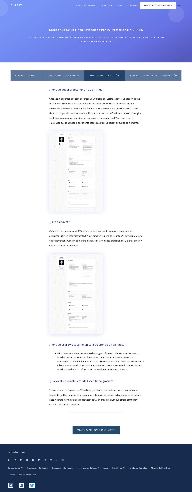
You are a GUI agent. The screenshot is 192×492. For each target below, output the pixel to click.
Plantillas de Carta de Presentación (22, 474)
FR (21, 460)
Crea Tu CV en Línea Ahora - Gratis (96, 430)
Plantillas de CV (118, 468)
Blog (120, 5)
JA (56, 460)
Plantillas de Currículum (138, 468)
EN (9, 460)
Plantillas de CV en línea (160, 468)
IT (45, 460)
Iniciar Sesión (132, 5)
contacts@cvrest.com (16, 452)
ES (33, 460)
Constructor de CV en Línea (105, 75)
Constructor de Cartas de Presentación (153, 75)
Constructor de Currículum (63, 75)
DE (27, 460)
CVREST (16, 5)
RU (39, 460)
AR (15, 460)
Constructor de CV (26, 75)
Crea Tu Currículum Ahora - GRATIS (158, 5)
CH (62, 460)
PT (51, 460)
